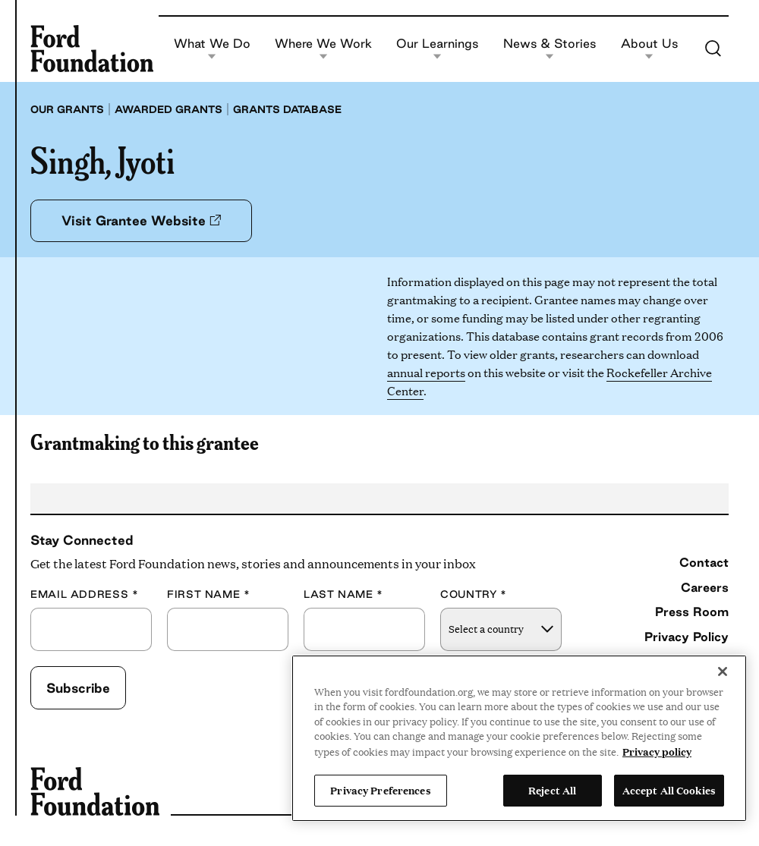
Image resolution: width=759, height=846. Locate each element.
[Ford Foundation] (91, 48)
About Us (649, 49)
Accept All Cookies (669, 789)
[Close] (722, 671)
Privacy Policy (686, 636)
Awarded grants (168, 109)
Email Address (84, 594)
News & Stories (549, 49)
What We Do (212, 49)
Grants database (287, 109)
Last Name (343, 594)
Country (473, 594)
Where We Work (323, 49)
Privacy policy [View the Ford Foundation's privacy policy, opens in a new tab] (656, 751)
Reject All (552, 789)
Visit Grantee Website (141, 220)
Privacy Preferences (380, 789)
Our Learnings (437, 49)
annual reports (426, 372)
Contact (704, 562)
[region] (519, 738)
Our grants (67, 109)
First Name (208, 594)
